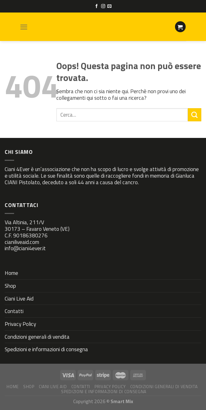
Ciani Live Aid (19, 298)
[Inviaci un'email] (109, 6)
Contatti (14, 311)
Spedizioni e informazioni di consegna (46, 349)
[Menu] (24, 27)
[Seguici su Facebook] (97, 6)
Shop (10, 285)
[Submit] (194, 114)
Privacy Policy (20, 324)
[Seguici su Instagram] (103, 6)
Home (11, 273)
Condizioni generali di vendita (37, 336)
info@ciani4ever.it (25, 248)
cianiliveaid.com (22, 242)
